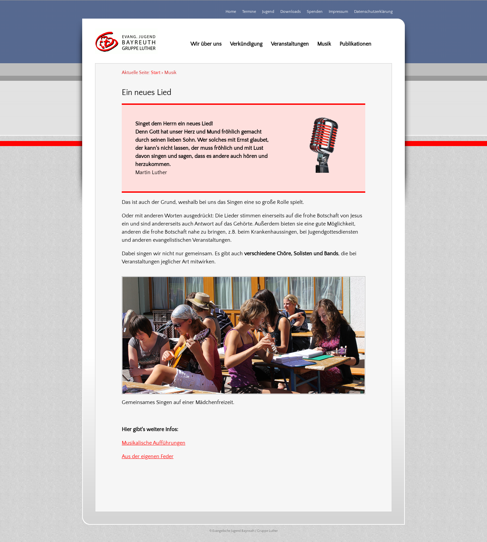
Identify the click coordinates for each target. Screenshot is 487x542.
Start (155, 72)
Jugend (268, 11)
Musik (324, 44)
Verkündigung (246, 44)
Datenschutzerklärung (373, 11)
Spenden (315, 11)
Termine (249, 11)
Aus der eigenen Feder (147, 456)
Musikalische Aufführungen (153, 443)
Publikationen (355, 44)
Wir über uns (206, 44)
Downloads (290, 11)
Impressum (338, 11)
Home (231, 11)
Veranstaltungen (290, 44)
